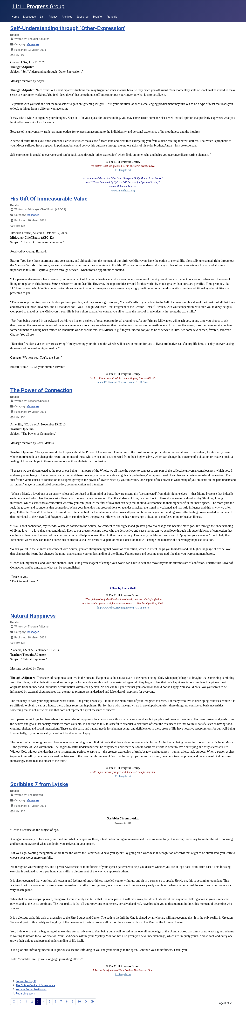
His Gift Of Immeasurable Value (48, 198)
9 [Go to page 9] (72, 1001)
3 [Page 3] (38, 1001)
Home (15, 16)
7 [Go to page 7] (61, 1001)
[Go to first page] (13, 1001)
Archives (67, 16)
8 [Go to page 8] (67, 1001)
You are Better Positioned (31, 989)
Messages (29, 16)
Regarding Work (25, 993)
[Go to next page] (86, 1001)
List (42, 16)
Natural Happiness (33, 615)
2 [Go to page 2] (32, 1001)
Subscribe (82, 16)
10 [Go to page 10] (79, 1001)
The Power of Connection (41, 390)
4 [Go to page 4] (43, 1001)
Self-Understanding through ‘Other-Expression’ (67, 28)
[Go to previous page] (20, 1001)
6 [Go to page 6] (55, 1001)
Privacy (53, 16)
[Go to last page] (92, 1001)
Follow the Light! (26, 981)
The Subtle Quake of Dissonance (35, 985)
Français (112, 16)
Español (97, 16)
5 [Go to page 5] (49, 1001)
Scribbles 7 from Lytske (39, 784)
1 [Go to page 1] (26, 1001)
